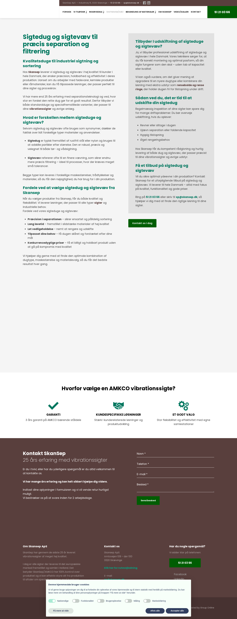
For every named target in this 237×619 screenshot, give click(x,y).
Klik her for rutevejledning (120, 568)
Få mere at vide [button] (61, 610)
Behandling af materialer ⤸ (141, 11)
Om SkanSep (164, 11)
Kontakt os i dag (142, 223)
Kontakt (196, 11)
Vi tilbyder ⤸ (80, 11)
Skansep (34, 72)
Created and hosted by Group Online (194, 607)
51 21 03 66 (115, 2)
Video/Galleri (181, 11)
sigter (98, 203)
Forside (67, 11)
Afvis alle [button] (155, 610)
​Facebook (180, 574)
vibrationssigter (40, 109)
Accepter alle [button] (177, 610)
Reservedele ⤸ (96, 11)
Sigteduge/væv (114, 11)
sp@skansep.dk (131, 2)
